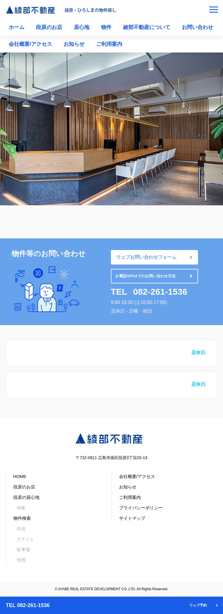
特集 (21, 507)
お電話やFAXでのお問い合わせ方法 (145, 276)
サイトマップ (132, 518)
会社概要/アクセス (30, 44)
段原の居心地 (26, 497)
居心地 (81, 27)
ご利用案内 (109, 44)
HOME (19, 476)
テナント (25, 539)
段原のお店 (49, 27)
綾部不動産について (146, 27)
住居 (21, 528)
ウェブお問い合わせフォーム (146, 257)
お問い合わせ (197, 27)
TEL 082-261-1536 (28, 605)
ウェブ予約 (198, 605)
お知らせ (74, 44)
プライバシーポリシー (141, 507)
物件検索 (22, 518)
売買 (21, 559)
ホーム (16, 27)
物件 (106, 27)
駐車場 (23, 549)
